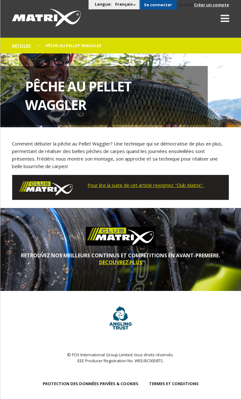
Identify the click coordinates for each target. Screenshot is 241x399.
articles (21, 45)
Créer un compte (211, 5)
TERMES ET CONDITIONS (174, 383)
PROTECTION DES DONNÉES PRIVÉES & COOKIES (90, 383)
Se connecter (158, 5)
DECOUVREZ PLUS (120, 262)
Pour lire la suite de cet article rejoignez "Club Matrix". (146, 185)
